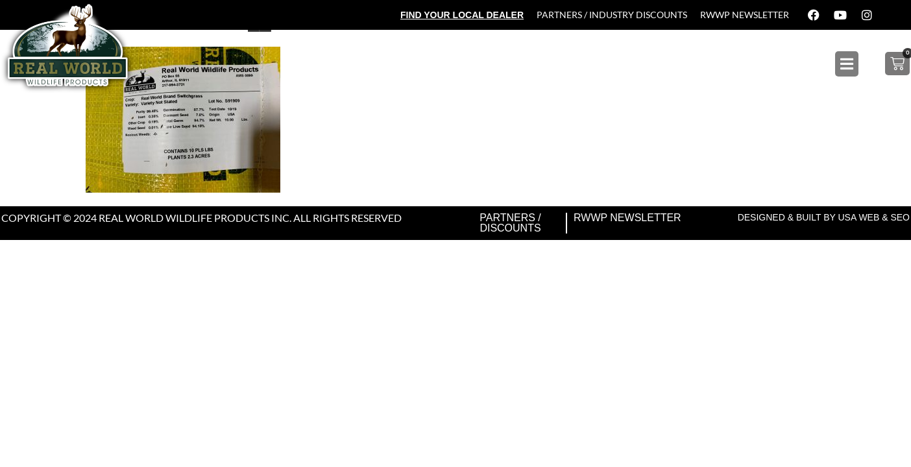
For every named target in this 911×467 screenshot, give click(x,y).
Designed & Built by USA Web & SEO (824, 217)
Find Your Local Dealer (462, 15)
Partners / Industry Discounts (612, 14)
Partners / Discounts (510, 223)
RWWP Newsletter (744, 14)
